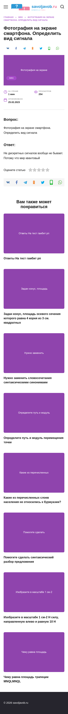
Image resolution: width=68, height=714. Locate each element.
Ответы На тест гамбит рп (22, 258)
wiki (11, 78)
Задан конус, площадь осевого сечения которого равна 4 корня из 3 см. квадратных (32, 318)
